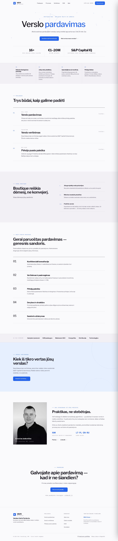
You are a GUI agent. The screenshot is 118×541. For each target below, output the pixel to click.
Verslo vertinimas (49, 520)
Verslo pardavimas (49, 517)
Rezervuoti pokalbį (59, 491)
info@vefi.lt (68, 496)
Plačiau (55, 441)
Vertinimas (57, 3)
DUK (64, 3)
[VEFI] (18, 3)
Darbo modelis (68, 520)
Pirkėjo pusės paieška (50, 524)
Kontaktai (66, 527)
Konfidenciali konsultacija (49, 38)
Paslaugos (40, 3)
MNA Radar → (88, 517)
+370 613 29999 (88, 3)
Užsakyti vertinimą (21, 380)
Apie (69, 3)
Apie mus (66, 517)
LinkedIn (63, 441)
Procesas (48, 3)
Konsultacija (100, 3)
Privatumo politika (84, 536)
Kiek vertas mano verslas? (69, 39)
